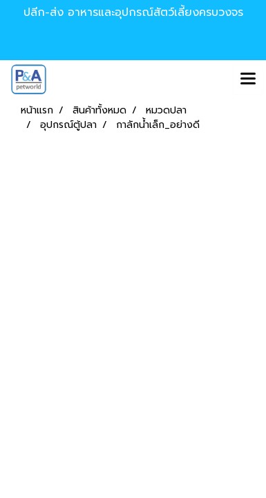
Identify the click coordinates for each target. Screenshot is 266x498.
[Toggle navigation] (248, 79)
